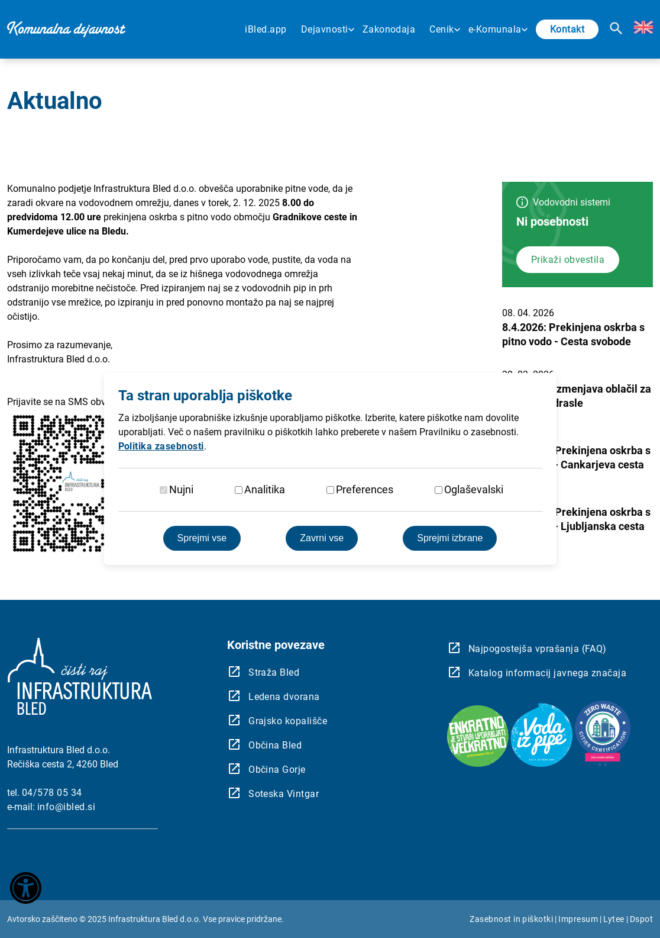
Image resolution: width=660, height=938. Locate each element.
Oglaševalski (473, 489)
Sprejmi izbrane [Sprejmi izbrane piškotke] (450, 538)
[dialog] (330, 469)
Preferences (364, 489)
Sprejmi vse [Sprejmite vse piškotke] (202, 538)
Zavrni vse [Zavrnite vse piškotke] (322, 538)
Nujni (181, 489)
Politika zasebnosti (161, 446)
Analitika (264, 489)
